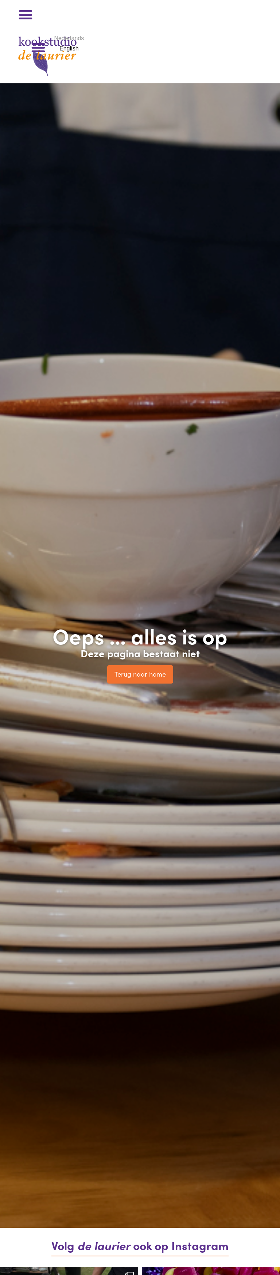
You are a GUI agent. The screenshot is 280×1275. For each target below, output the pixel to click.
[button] (25, 15)
